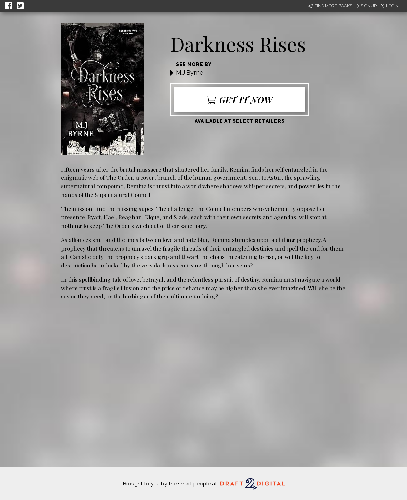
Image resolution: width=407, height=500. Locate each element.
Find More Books (330, 5)
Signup (366, 5)
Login (389, 5)
